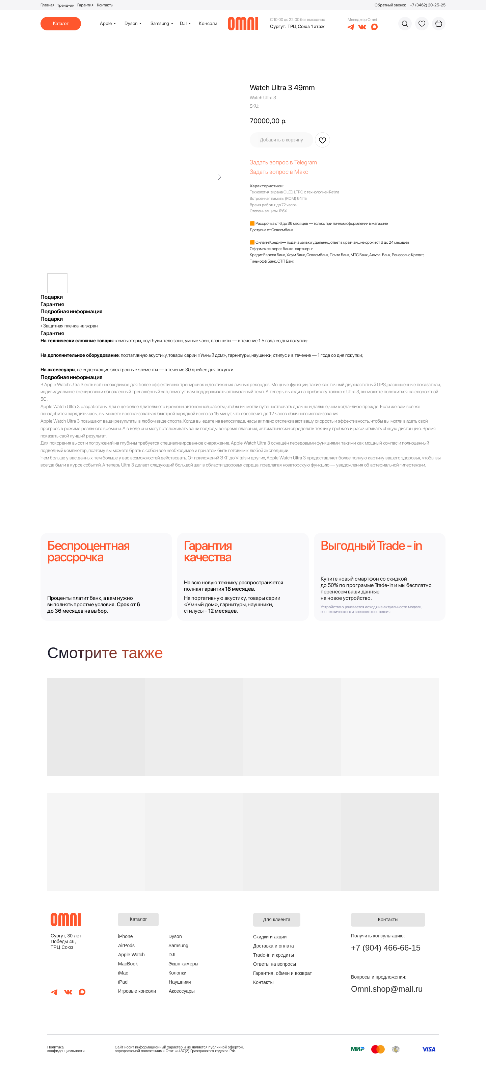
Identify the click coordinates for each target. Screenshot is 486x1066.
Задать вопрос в (272, 162)
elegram (307, 162)
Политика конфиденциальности (66, 1049)
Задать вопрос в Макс (279, 171)
